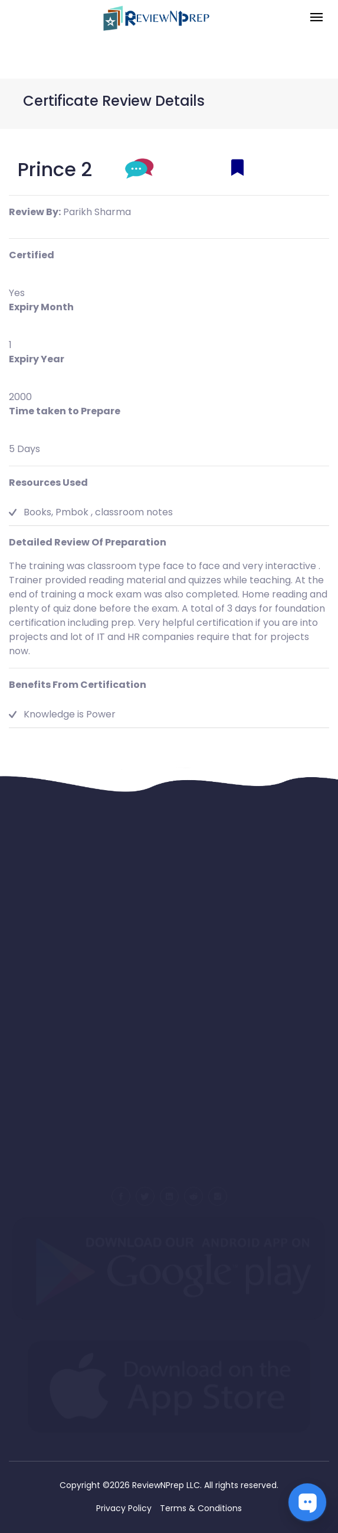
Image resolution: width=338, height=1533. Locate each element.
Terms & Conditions (201, 1508)
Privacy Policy (124, 1508)
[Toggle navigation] (316, 18)
